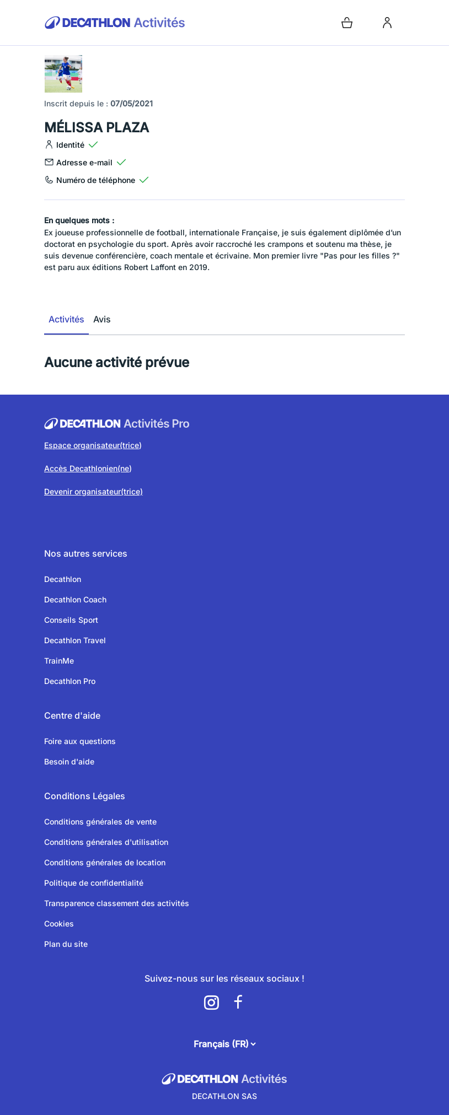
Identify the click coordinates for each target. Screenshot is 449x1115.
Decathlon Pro (69, 681)
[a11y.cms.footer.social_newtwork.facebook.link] (238, 1002)
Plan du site (66, 944)
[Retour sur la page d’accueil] (132, 22)
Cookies (59, 923)
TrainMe (59, 660)
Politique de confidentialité (93, 882)
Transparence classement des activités (116, 903)
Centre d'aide (72, 715)
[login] (387, 22)
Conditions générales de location (104, 862)
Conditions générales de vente (100, 821)
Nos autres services (85, 553)
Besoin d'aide (69, 761)
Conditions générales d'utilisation (106, 842)
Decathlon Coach (75, 599)
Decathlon (62, 579)
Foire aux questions (80, 741)
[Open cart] (347, 22)
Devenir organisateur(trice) (93, 491)
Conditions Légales (84, 795)
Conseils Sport (71, 619)
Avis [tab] (102, 319)
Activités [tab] (66, 319)
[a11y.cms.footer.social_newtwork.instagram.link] (211, 1002)
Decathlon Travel (75, 640)
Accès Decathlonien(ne (86, 468)
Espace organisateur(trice (91, 445)
